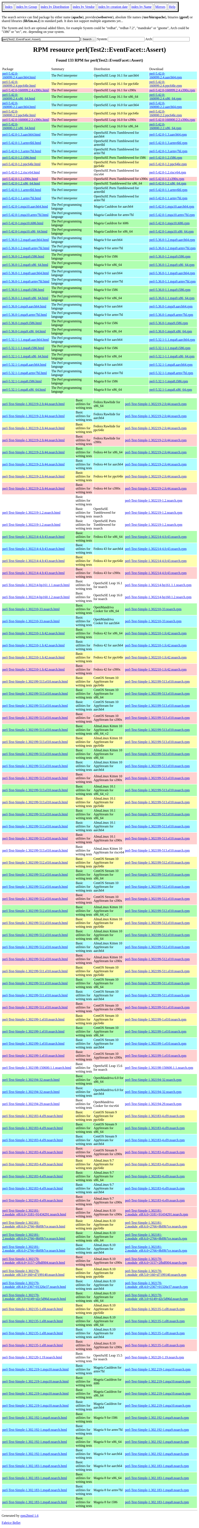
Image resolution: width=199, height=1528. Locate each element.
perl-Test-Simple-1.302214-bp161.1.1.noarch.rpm (158, 585)
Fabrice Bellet (11, 1522)
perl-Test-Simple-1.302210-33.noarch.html (31, 609)
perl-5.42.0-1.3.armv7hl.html (21, 151)
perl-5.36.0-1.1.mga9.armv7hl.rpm (172, 281)
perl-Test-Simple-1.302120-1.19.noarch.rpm (154, 1357)
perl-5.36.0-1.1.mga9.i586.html (23, 289)
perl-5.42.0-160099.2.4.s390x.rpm (172, 90)
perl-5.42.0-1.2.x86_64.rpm (167, 183)
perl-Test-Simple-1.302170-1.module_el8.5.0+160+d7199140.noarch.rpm (155, 1272)
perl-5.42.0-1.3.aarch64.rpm (168, 134)
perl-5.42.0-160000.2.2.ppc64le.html (19, 113)
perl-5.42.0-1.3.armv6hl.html (21, 143)
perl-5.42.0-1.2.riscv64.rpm (167, 172)
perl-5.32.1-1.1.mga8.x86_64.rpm (172, 356)
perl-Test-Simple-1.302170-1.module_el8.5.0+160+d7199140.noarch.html (33, 1272)
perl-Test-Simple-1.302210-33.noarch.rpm (153, 609)
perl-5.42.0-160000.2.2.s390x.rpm (172, 120)
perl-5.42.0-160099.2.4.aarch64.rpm (165, 75)
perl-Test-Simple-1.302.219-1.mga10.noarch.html (35, 1369)
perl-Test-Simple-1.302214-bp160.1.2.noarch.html (36, 597)
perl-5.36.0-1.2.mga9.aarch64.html (25, 240)
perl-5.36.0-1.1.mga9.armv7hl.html (25, 281)
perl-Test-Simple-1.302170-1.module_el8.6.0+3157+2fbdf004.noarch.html (33, 1260)
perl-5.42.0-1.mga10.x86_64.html (24, 231)
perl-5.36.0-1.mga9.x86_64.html (24, 331)
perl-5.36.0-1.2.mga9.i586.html (23, 256)
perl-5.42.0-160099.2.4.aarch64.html (19, 75)
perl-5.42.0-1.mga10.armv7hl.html (25, 215)
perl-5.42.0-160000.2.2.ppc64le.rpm (165, 113)
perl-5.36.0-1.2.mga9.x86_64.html (25, 265)
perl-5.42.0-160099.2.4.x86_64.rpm (165, 96)
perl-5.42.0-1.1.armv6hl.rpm (168, 190)
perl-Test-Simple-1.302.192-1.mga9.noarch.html (34, 1417)
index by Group (26, 7)
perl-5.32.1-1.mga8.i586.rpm (168, 381)
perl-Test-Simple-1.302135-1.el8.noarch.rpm (155, 1309)
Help (172, 7)
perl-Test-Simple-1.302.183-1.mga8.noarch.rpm (157, 1466)
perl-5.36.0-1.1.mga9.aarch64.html (25, 273)
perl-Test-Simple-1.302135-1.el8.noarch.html (32, 1309)
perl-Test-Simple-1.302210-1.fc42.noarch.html (33, 633)
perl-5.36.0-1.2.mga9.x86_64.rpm (172, 265)
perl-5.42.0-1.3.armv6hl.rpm (168, 143)
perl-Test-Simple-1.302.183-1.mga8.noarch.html (34, 1466)
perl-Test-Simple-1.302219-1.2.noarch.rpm (153, 500)
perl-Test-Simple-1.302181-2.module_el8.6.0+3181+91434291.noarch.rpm (156, 1212)
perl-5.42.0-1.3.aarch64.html (21, 134)
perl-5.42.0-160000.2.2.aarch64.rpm (165, 105)
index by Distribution (55, 7)
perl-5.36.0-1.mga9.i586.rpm (168, 323)
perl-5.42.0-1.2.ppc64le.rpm (168, 164)
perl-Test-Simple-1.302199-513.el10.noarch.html (35, 681)
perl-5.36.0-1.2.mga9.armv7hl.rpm (172, 248)
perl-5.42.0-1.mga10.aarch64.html (25, 206)
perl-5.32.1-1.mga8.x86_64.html (24, 389)
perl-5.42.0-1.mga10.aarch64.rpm (171, 206)
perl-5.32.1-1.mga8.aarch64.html (24, 364)
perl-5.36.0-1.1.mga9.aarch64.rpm (172, 273)
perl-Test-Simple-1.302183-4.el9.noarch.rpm (155, 1116)
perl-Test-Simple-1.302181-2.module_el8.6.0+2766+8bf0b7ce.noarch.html (33, 1224)
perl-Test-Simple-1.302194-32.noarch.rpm (153, 1080)
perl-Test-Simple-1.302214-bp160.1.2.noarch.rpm (158, 597)
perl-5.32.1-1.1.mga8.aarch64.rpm (172, 339)
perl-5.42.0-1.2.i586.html (19, 157)
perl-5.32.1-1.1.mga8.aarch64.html (25, 339)
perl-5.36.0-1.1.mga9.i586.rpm (169, 289)
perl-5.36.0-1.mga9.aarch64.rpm (171, 306)
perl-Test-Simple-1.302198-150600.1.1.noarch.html (36, 1067)
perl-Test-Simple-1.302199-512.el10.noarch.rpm (157, 862)
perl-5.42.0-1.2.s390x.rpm (166, 179)
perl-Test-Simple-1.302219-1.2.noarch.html (31, 512)
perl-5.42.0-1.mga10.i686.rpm (169, 223)
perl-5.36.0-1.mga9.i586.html (22, 323)
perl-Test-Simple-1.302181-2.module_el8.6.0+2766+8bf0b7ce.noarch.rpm (156, 1224)
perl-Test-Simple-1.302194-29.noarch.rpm (153, 1104)
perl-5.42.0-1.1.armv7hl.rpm (168, 198)
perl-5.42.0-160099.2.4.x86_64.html (18, 96)
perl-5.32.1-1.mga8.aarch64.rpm (171, 364)
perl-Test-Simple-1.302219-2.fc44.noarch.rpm (156, 404)
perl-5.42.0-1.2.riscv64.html (21, 172)
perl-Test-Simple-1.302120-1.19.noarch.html (32, 1357)
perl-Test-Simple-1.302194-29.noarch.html (31, 1104)
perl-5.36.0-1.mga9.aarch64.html (24, 306)
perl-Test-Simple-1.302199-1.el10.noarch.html (33, 1019)
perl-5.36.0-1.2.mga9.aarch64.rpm (172, 240)
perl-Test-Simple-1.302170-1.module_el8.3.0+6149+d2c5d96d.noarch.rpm (156, 1297)
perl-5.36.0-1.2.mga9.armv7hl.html (25, 248)
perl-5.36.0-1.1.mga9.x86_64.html (25, 298)
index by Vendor (84, 7)
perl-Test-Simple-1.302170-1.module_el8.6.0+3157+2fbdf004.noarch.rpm (156, 1260)
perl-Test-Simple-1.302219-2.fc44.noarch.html (33, 404)
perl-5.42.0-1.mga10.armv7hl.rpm (172, 215)
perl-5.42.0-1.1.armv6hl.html (21, 190)
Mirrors (160, 7)
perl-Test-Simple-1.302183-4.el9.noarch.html (32, 1116)
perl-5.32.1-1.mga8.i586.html (22, 381)
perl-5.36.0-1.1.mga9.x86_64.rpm (172, 298)
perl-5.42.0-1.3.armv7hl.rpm (168, 151)
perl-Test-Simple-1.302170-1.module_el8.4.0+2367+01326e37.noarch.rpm (156, 1285)
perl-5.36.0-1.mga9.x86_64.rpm (170, 331)
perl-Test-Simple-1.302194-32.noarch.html (31, 1080)
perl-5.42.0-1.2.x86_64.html (21, 183)
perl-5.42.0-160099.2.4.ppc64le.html (19, 83)
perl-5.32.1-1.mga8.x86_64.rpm (170, 389)
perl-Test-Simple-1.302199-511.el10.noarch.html (35, 971)
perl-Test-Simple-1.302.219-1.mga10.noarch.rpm (158, 1369)
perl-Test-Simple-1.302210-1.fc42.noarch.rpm (156, 633)
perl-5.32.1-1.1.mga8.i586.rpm (169, 348)
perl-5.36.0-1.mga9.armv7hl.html (24, 314)
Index (9, 7)
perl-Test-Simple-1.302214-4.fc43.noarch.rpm (156, 536)
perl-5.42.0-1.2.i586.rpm (165, 157)
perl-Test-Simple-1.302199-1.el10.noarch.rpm (155, 1019)
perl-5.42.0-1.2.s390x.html (20, 179)
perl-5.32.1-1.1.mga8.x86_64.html (25, 356)
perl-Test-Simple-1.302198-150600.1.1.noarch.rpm (159, 1067)
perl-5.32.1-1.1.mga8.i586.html (23, 348)
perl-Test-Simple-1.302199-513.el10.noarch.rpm (157, 681)
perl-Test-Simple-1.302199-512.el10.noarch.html (35, 862)
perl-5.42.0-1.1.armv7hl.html (21, 198)
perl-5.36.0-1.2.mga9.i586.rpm (169, 256)
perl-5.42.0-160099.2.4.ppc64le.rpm (165, 83)
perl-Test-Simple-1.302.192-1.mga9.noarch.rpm (157, 1417)
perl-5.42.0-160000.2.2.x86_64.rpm (165, 126)
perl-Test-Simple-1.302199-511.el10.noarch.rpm (157, 971)
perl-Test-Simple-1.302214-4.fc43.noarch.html (33, 536)
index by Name (141, 7)
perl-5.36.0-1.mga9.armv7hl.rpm (171, 314)
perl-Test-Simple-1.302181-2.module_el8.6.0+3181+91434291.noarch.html (34, 1212)
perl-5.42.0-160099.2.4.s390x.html (25, 90)
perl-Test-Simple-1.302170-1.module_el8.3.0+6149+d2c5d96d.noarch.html (34, 1297)
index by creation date (113, 7)
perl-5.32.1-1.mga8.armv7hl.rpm (171, 373)
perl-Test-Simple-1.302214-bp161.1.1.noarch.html (36, 585)
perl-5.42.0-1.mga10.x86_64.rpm (171, 231)
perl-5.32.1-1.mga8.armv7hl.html (24, 373)
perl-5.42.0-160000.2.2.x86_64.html (18, 126)
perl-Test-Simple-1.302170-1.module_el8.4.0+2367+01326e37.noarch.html (34, 1285)
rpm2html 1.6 (29, 1515)
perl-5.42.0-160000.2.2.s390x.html (25, 120)
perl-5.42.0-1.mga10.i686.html (22, 223)
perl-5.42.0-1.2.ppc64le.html (21, 164)
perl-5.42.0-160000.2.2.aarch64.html (19, 105)
